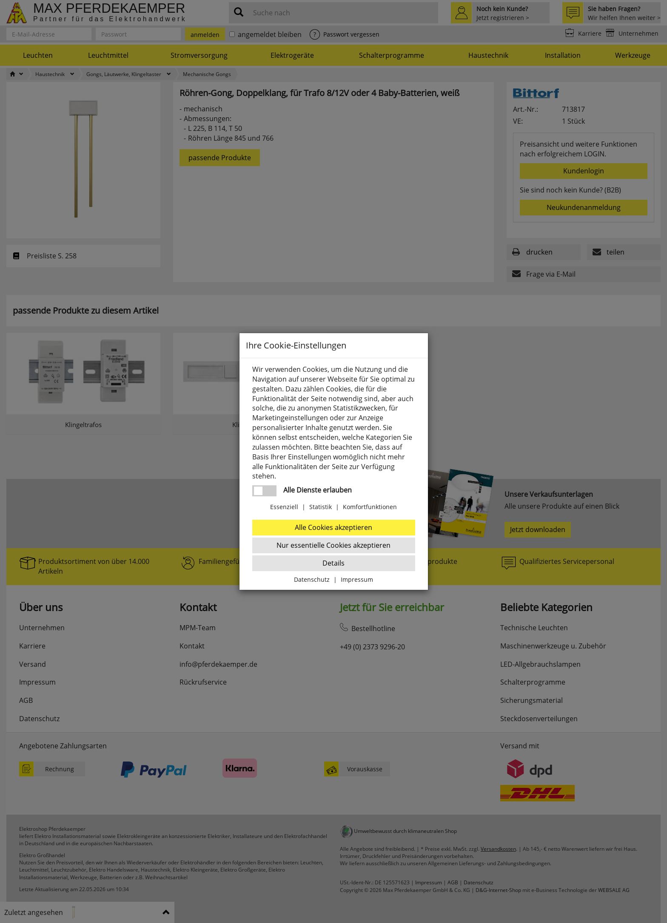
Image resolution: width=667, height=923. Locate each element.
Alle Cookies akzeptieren (333, 527)
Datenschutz (312, 579)
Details (333, 563)
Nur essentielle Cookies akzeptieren (333, 545)
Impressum (357, 579)
